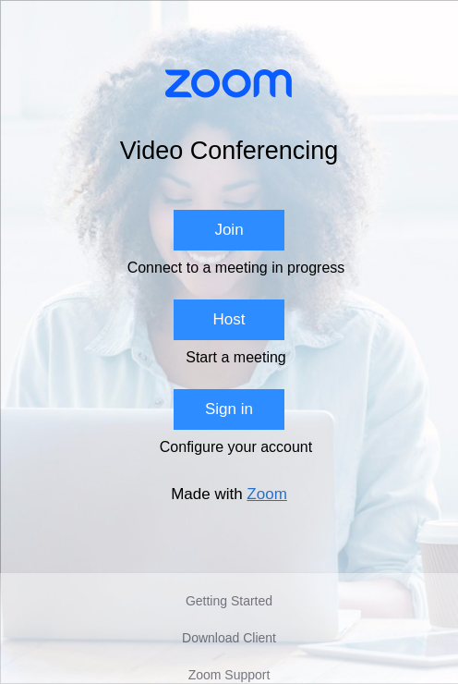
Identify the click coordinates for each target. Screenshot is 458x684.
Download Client (229, 637)
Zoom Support (229, 674)
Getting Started (229, 600)
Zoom (266, 494)
